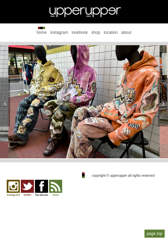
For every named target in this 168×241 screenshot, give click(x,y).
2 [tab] (74, 147)
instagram (59, 32)
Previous (5, 102)
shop (95, 32)
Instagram (13, 188)
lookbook (80, 32)
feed (55, 188)
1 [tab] (63, 147)
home (42, 32)
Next (163, 102)
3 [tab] (84, 147)
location (111, 32)
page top (155, 233)
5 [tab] (104, 147)
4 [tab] (94, 147)
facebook (41, 188)
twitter (27, 188)
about (126, 32)
